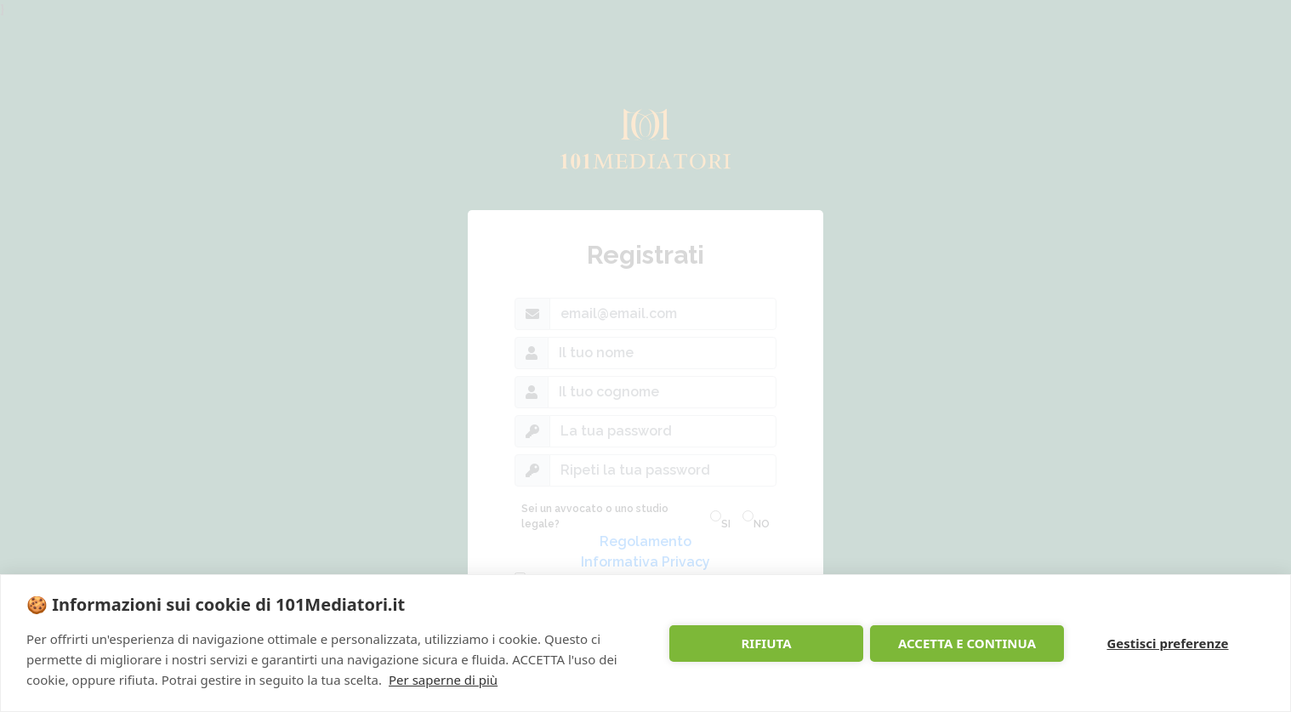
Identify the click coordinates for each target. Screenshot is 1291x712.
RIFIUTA (766, 643)
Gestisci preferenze (1167, 643)
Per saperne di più (443, 679)
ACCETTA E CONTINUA (967, 643)
